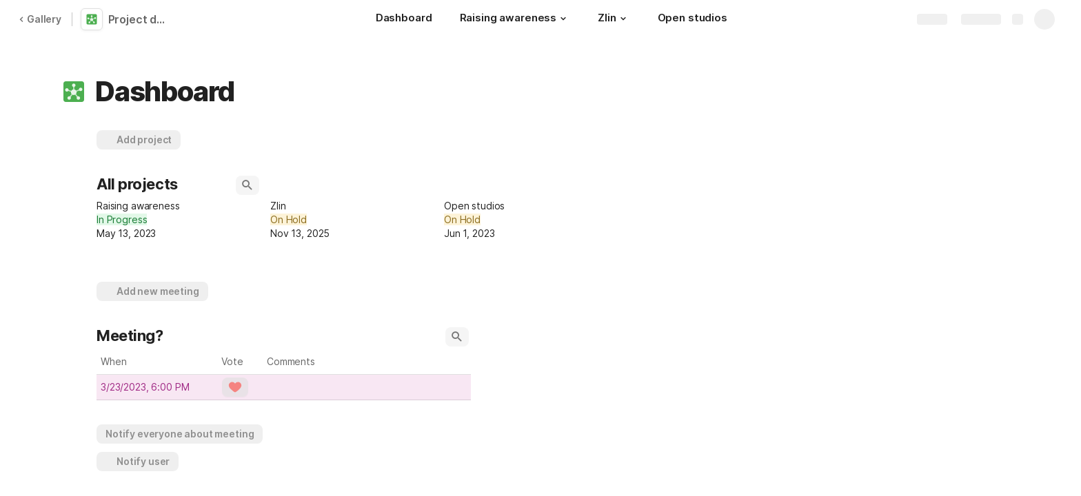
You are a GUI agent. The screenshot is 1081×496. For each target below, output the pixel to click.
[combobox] (181, 220)
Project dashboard (139, 19)
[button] (563, 18)
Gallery (40, 19)
